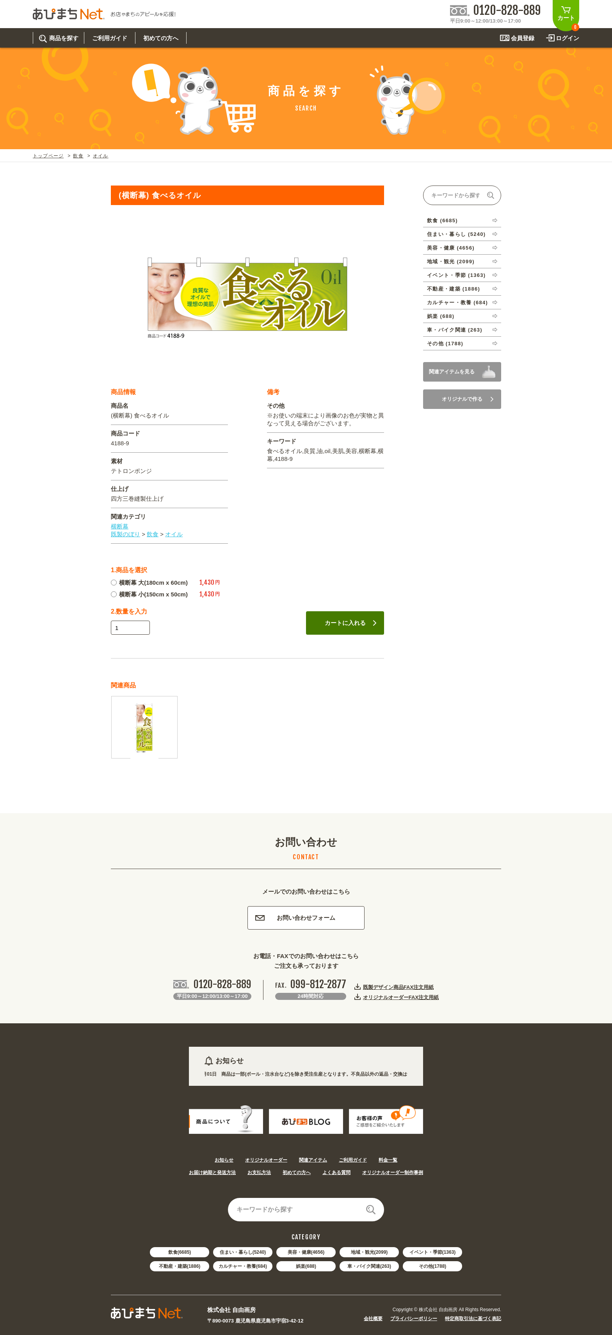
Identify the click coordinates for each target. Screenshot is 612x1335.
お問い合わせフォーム (295, 917)
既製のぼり (125, 534)
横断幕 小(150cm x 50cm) (149, 594)
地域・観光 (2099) (451, 261)
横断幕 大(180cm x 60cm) (149, 582)
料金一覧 (388, 1160)
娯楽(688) (306, 1266)
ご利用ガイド (353, 1160)
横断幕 (119, 526)
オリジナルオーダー (266, 1160)
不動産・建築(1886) (180, 1266)
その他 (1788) (445, 343)
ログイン (567, 38)
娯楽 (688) (440, 316)
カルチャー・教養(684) (243, 1266)
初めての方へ (297, 1172)
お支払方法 (259, 1172)
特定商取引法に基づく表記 (473, 1318)
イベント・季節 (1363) (456, 275)
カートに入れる (351, 622)
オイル (101, 156)
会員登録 (522, 38)
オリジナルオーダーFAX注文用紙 (401, 997)
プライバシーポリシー (413, 1318)
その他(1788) (433, 1266)
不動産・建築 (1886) (453, 289)
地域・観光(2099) (369, 1252)
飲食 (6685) (442, 220)
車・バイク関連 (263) (454, 330)
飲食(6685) (179, 1252)
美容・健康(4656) (306, 1252)
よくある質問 (336, 1172)
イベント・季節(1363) (432, 1252)
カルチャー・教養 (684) (457, 302)
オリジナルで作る (467, 399)
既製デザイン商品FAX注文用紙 (398, 987)
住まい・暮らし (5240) (456, 234)
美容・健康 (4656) (451, 248)
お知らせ (224, 1160)
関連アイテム (313, 1160)
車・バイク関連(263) (369, 1266)
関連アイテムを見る (452, 372)
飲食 (78, 156)
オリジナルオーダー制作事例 (392, 1172)
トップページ (48, 156)
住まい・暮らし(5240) (243, 1252)
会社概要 (373, 1318)
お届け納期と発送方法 (212, 1172)
